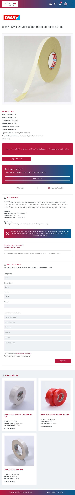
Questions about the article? (13, 245)
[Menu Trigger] (71, 4)
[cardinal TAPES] (10, 4)
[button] (65, 3)
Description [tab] (12, 198)
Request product (16, 159)
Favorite (20, 188)
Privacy (54, 492)
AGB (48, 492)
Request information (56, 188)
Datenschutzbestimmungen (23, 353)
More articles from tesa (12, 247)
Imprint (60, 492)
